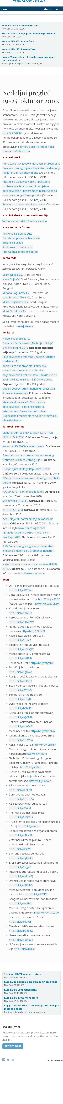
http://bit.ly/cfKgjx (31, 767)
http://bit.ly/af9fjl (36, 753)
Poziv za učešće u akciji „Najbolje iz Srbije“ (27, 343)
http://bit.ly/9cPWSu (21, 740)
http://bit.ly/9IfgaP (20, 867)
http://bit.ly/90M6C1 (21, 940)
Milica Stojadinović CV (15, 302)
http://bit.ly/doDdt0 (20, 681)
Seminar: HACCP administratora (20, 25)
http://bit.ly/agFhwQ (21, 876)
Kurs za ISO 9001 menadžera (18, 41)
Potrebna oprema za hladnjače (21, 238)
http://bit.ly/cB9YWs (21, 590)
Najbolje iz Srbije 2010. (16, 338)
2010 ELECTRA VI (12, 510)
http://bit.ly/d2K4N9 (21, 885)
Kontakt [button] (58, 1060)
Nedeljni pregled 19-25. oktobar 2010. (30, 96)
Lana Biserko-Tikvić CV (16, 297)
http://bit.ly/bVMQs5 (47, 604)
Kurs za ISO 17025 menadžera (19, 49)
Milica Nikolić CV (12, 275)
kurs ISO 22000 (11, 133)
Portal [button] (49, 1060)
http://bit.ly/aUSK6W (43, 731)
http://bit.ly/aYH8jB (20, 658)
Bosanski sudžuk (12, 242)
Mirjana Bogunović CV (15, 293)
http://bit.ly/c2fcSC (49, 599)
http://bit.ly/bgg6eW (21, 930)
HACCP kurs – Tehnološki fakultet (23, 491)
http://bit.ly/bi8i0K (25, 949)
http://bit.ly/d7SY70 (40, 781)
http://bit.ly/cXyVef (20, 808)
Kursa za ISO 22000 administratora (23, 446)
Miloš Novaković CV (14, 311)
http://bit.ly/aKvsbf (29, 826)
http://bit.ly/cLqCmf (20, 790)
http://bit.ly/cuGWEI (20, 921)
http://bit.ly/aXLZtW (47, 912)
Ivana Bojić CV (11, 279)
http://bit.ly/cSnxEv (44, 744)
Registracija (13, 1046)
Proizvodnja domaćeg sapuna (20, 252)
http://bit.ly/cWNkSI (20, 690)
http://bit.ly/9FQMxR (21, 817)
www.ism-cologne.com (31, 528)
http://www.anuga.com (31, 573)
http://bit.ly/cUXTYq (36, 894)
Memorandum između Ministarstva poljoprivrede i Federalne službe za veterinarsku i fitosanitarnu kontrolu (24, 406)
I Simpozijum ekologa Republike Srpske (26, 469)
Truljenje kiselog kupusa (17, 233)
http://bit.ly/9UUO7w (21, 799)
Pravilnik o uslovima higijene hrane (23, 204)
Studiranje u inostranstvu (17, 247)
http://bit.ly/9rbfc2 (20, 640)
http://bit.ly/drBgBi (20, 699)
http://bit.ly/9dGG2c (20, 613)
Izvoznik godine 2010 (15, 348)
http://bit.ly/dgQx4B (21, 858)
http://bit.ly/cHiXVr (20, 849)
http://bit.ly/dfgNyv (42, 663)
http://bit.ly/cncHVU (20, 903)
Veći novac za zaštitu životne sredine (24, 221)
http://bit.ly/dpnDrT (21, 726)
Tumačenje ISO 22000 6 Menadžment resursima (31, 163)
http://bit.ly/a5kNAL (21, 835)
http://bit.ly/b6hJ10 (20, 708)
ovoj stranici (26, 326)
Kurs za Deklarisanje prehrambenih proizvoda (28, 33)
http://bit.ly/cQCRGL (21, 717)
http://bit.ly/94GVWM (21, 622)
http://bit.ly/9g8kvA (20, 672)
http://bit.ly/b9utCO (33, 631)
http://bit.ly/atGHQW (21, 649)
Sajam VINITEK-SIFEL (15, 501)
